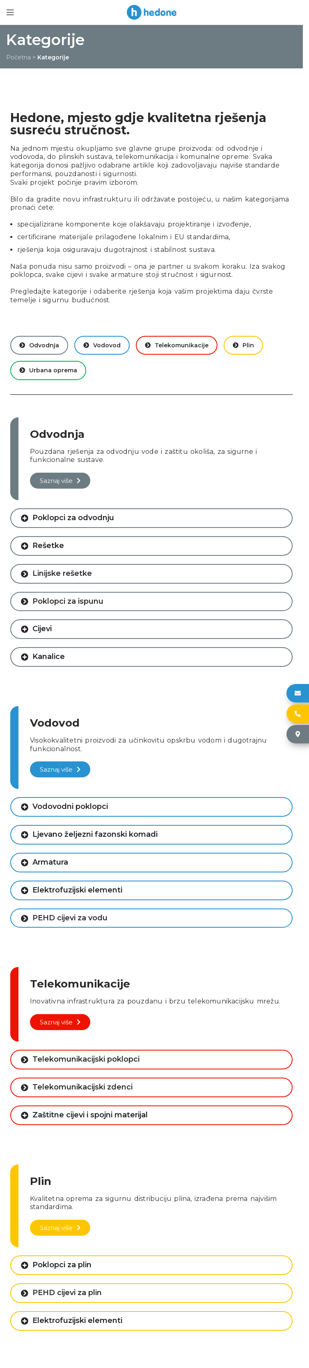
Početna (18, 57)
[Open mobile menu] (10, 12)
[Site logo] (151, 12)
